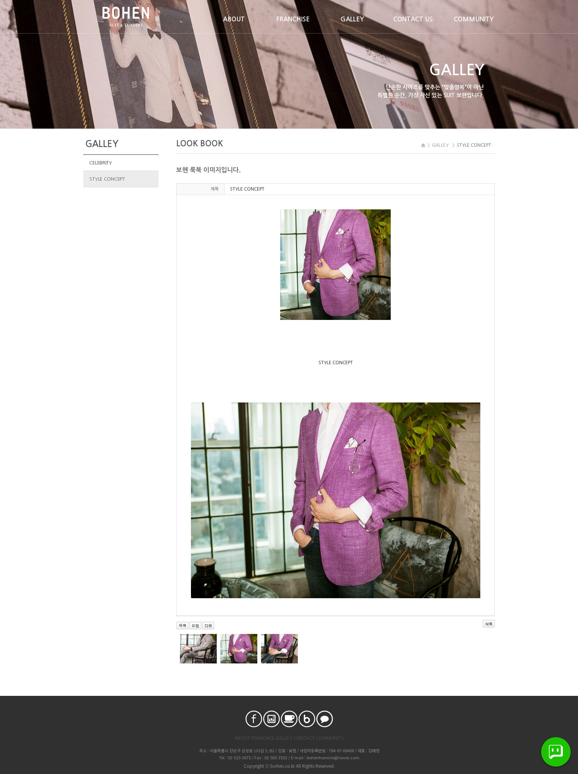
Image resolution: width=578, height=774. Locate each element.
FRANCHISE (293, 19)
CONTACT (304, 738)
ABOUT (234, 19)
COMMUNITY (474, 19)
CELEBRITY (100, 162)
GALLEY (352, 19)
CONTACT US (413, 19)
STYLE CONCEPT (107, 179)
